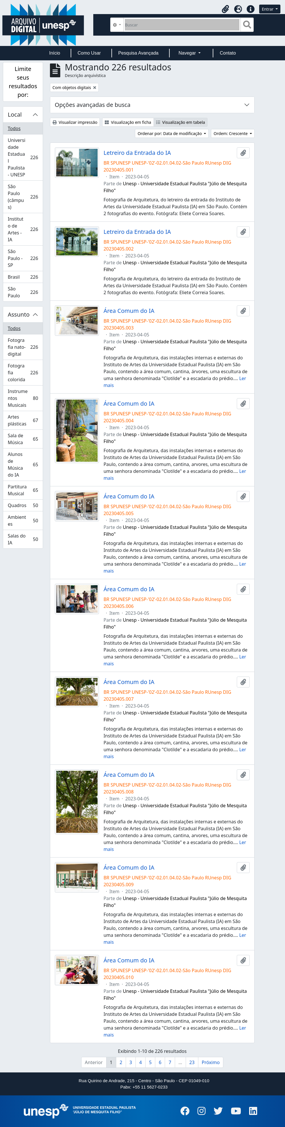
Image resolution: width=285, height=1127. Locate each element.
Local (15, 114)
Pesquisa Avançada (138, 53)
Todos (14, 128)
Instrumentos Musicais (23, 398)
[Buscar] (182, 25)
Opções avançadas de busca (93, 105)
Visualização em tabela (180, 122)
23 (192, 1062)
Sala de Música (23, 439)
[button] (225, 9)
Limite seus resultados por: (23, 82)
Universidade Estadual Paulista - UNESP (24, 157)
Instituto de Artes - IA (24, 229)
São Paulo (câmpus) (24, 196)
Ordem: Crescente (231, 133)
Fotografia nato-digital (24, 347)
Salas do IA (23, 539)
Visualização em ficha (128, 122)
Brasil (24, 278)
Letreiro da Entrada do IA (137, 152)
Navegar (188, 53)
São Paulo (24, 292)
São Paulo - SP (24, 258)
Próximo (211, 1062)
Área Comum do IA (129, 310)
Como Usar (89, 53)
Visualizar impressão (75, 122)
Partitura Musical (23, 490)
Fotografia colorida (24, 373)
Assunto (19, 314)
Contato (228, 53)
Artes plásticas (23, 420)
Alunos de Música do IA (23, 464)
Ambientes (23, 520)
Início (54, 53)
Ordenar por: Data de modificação (170, 133)
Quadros (23, 506)
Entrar (268, 9)
